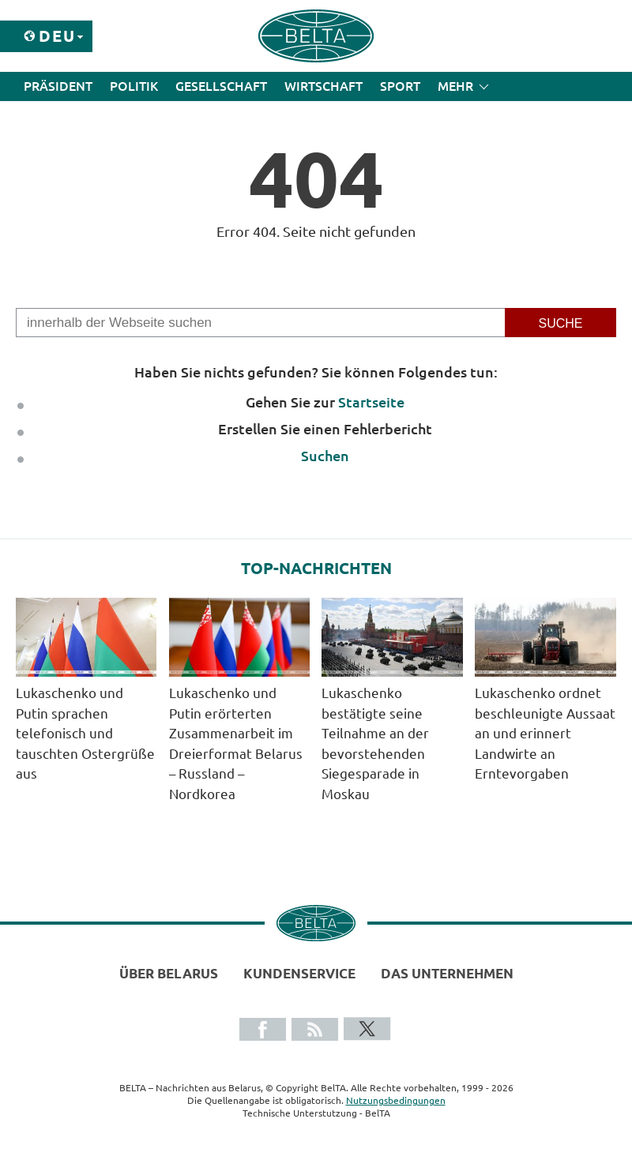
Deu (57, 36)
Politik (134, 86)
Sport (400, 86)
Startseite (371, 402)
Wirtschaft (323, 86)
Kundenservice (299, 973)
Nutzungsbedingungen (396, 1100)
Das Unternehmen (447, 973)
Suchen (325, 456)
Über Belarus (168, 973)
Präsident (58, 86)
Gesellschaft (221, 86)
